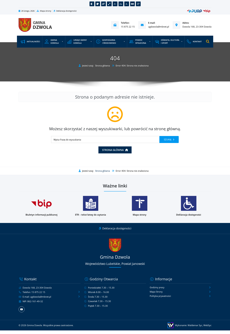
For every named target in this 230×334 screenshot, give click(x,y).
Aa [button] (121, 3)
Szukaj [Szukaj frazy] (168, 139)
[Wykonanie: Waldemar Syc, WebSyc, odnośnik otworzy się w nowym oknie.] (164, 325)
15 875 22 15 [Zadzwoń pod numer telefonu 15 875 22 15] (128, 26)
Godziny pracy (157, 287)
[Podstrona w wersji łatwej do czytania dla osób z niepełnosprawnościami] (90, 206)
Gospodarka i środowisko (106, 42)
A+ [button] (115, 3)
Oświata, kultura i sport (167, 42)
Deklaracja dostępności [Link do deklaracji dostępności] (115, 228)
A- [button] (127, 3)
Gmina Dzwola (52, 42)
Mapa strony (44, 11)
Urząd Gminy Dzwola (77, 42)
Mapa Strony (156, 291)
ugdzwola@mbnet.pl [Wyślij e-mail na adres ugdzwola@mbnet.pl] (158, 26)
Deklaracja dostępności (65, 11)
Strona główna (102, 65)
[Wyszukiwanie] (105, 139)
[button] (92, 3)
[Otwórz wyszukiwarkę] (207, 41)
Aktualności (30, 42)
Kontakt (194, 42)
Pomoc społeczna (137, 42)
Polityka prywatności (160, 296)
